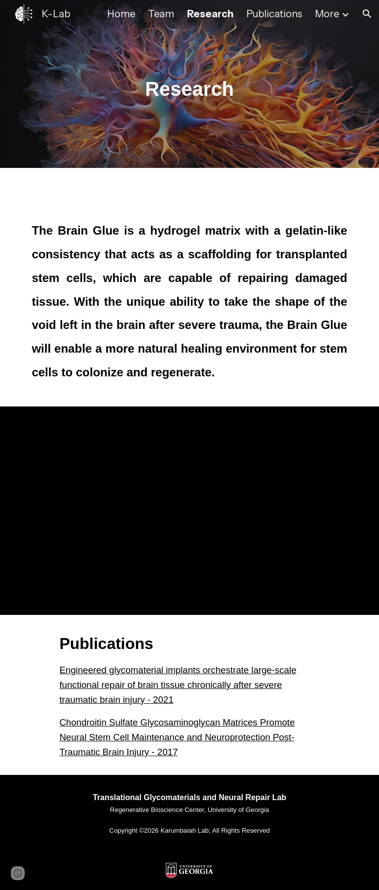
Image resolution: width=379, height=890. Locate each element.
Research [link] (210, 14)
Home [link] (121, 14)
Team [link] (161, 14)
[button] (367, 14)
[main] (189, 84)
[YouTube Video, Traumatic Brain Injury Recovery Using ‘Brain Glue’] (189, 510)
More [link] (327, 14)
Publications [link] (274, 14)
